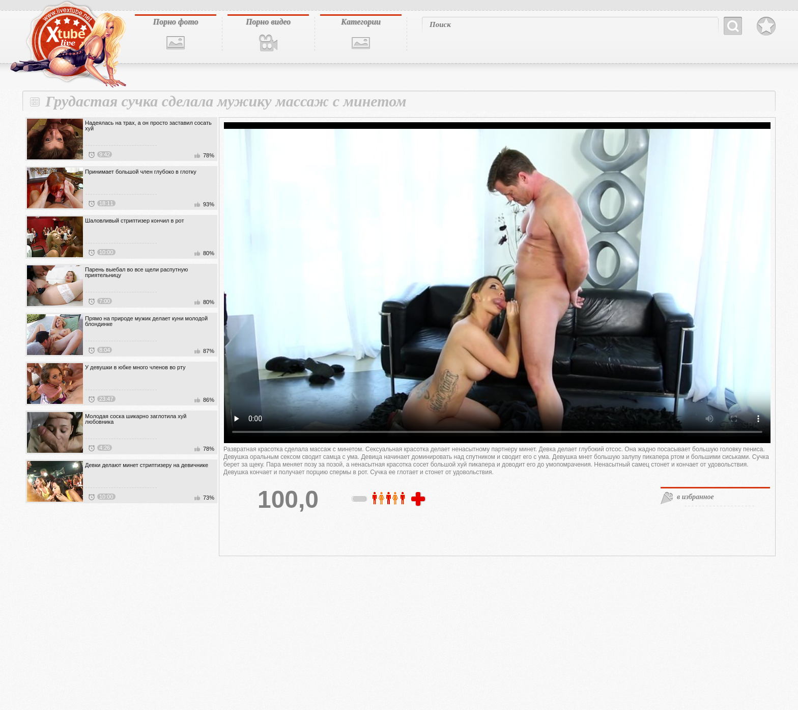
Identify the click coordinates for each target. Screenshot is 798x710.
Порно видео (268, 21)
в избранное (695, 497)
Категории (361, 21)
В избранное (766, 26)
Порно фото (175, 21)
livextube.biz (67, 44)
